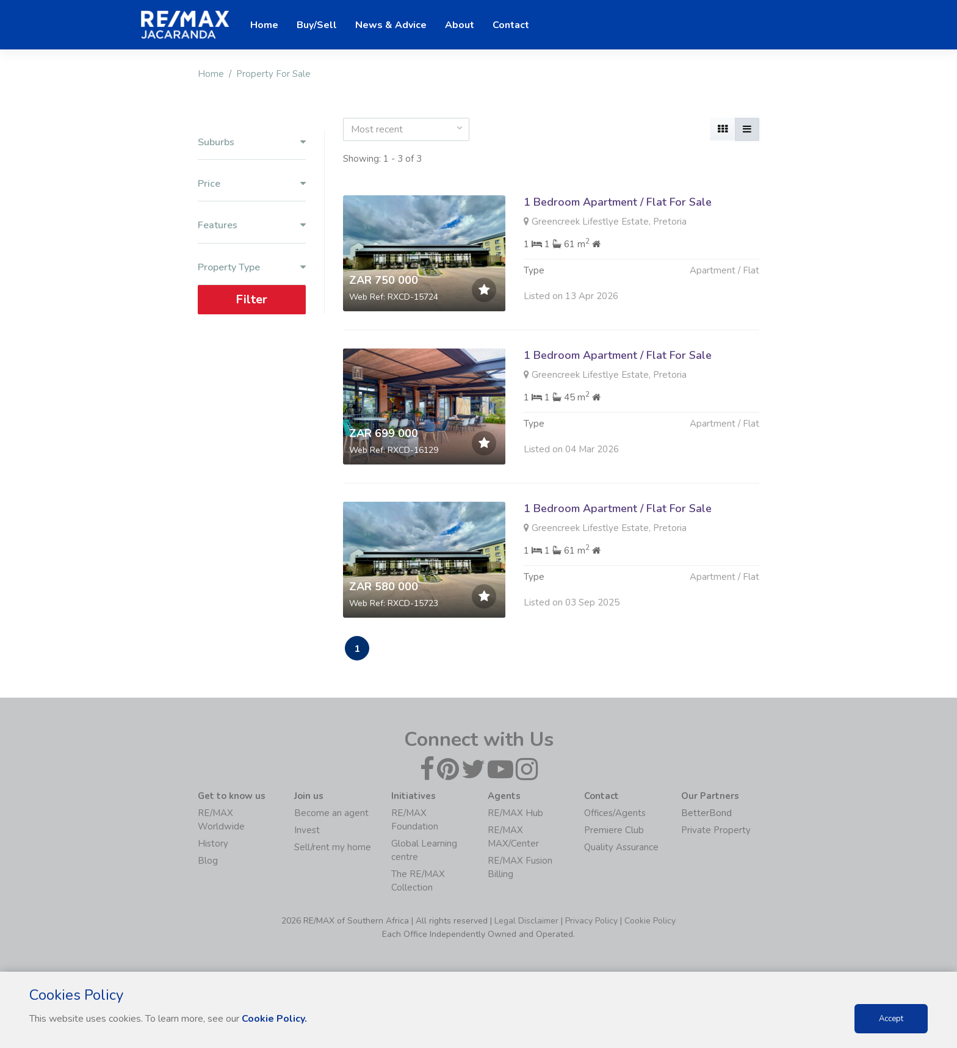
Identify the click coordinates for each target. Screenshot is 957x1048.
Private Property (716, 830)
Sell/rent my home (332, 847)
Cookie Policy (650, 921)
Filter (251, 299)
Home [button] (264, 25)
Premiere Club (614, 830)
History (213, 843)
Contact (511, 25)
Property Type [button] (252, 267)
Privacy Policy (591, 921)
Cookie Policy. (274, 1018)
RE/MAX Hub (515, 813)
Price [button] (252, 184)
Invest (307, 830)
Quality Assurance (621, 847)
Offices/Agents (615, 813)
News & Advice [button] (391, 25)
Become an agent (331, 813)
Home (211, 74)
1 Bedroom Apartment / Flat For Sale (618, 202)
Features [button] (252, 225)
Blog (208, 861)
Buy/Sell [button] (317, 25)
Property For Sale (273, 74)
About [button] (459, 25)
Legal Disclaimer (526, 921)
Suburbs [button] (252, 142)
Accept (891, 1018)
